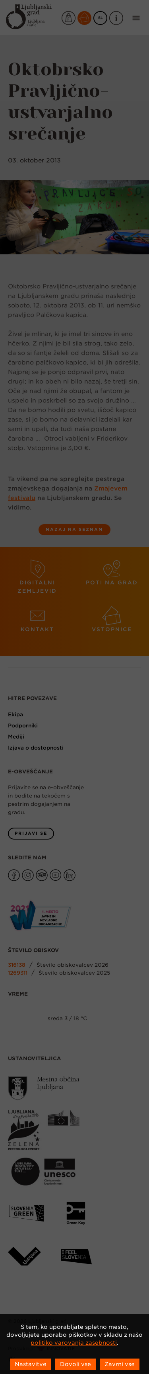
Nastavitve (30, 1364)
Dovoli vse (75, 1364)
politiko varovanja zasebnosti (74, 1343)
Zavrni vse (119, 1364)
